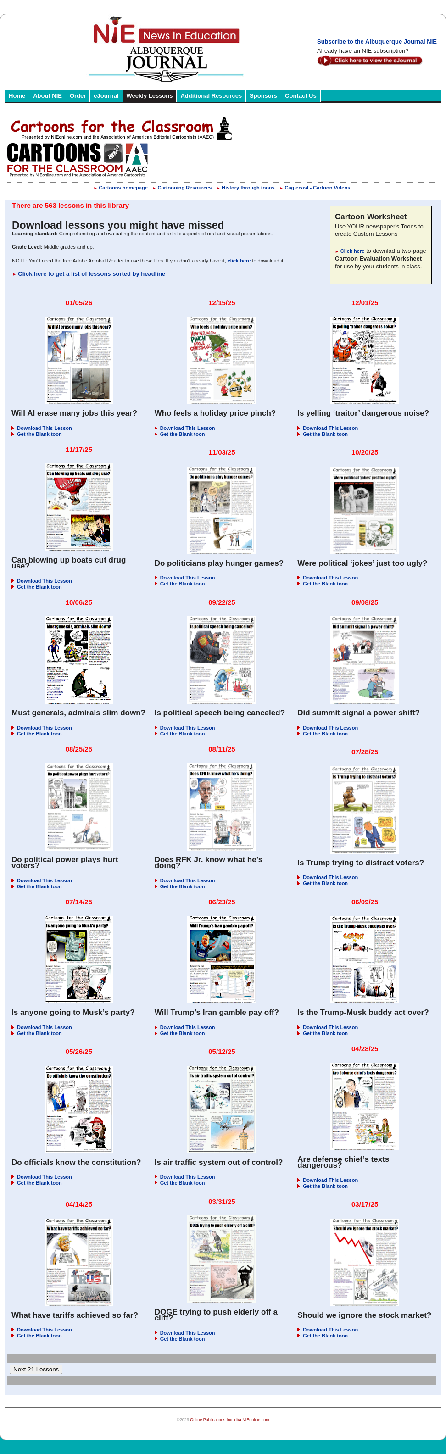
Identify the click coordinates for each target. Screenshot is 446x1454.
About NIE (47, 95)
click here (239, 260)
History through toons (246, 187)
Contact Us (301, 95)
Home (17, 95)
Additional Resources (211, 95)
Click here (349, 251)
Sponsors (263, 95)
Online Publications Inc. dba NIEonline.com (229, 1419)
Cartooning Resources (182, 187)
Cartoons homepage (121, 187)
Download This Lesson (41, 428)
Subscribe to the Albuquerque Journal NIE (377, 41)
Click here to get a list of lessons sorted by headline (88, 273)
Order (78, 95)
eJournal (106, 95)
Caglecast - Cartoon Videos (315, 187)
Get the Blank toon (36, 434)
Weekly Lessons (150, 95)
